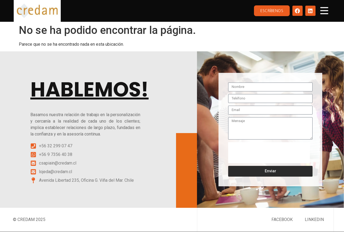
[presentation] (269, 152)
